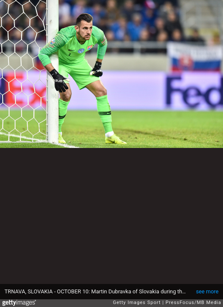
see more (207, 291)
